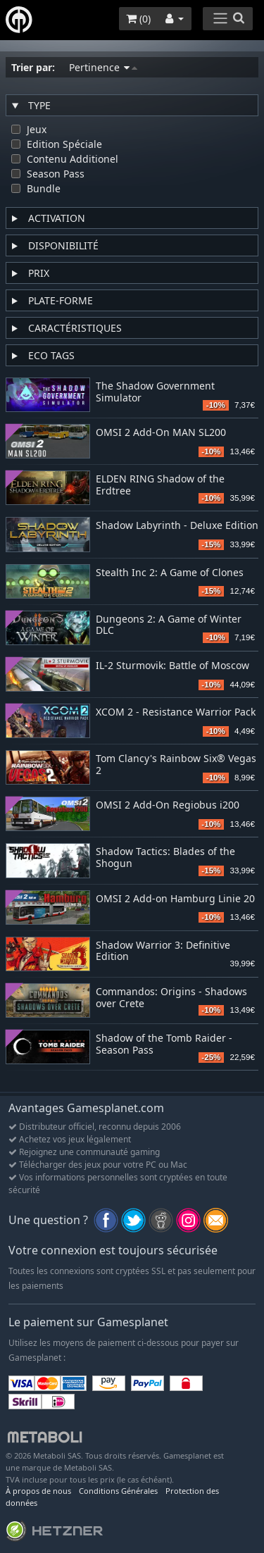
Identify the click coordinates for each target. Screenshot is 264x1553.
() (138, 18)
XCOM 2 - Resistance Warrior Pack (176, 712)
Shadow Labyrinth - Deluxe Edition (177, 526)
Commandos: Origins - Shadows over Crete (171, 998)
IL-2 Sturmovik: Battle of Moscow (172, 666)
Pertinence (103, 67)
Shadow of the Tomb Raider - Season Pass (164, 1044)
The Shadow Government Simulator (155, 392)
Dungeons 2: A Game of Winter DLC (168, 625)
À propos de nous (38, 1490)
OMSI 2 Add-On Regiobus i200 (167, 805)
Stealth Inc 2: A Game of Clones (170, 573)
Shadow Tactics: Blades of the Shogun (165, 858)
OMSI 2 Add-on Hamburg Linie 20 (175, 899)
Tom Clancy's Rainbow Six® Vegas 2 (176, 765)
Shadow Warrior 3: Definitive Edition (163, 951)
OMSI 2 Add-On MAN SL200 (161, 433)
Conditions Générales (118, 1490)
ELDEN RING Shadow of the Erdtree (160, 485)
